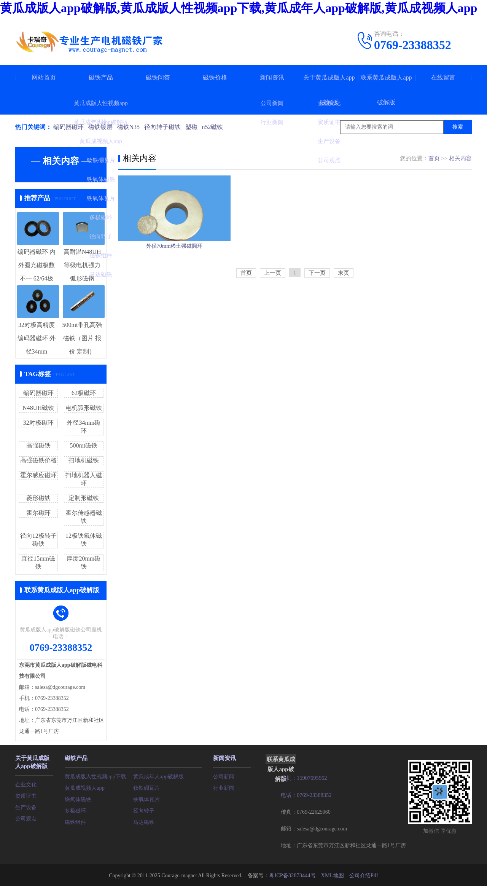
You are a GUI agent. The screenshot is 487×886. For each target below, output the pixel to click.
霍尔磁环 (38, 513)
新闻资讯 (272, 77)
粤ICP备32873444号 (292, 874)
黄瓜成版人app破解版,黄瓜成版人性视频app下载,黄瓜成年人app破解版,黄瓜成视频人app (238, 8)
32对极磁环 (38, 422)
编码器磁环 (68, 127)
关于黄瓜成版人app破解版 (329, 89)
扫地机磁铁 (83, 460)
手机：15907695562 (303, 778)
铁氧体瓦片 (146, 798)
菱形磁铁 (38, 498)
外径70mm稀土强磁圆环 (174, 265)
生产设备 (26, 805)
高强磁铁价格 (38, 460)
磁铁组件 (75, 821)
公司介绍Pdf (363, 874)
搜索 (457, 127)
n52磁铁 (217, 127)
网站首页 (44, 77)
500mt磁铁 (83, 445)
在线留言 (443, 77)
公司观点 (26, 817)
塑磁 (195, 127)
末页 (343, 298)
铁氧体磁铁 (78, 798)
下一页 (317, 298)
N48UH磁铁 (38, 408)
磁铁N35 (130, 127)
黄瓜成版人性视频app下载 (95, 775)
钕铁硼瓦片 (146, 787)
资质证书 (26, 794)
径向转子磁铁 (165, 127)
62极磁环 (84, 393)
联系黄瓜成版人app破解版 (386, 89)
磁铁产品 (101, 77)
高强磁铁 (38, 445)
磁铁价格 (215, 77)
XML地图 (332, 874)
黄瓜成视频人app (84, 787)
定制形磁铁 (83, 498)
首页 (434, 158)
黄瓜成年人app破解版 (158, 775)
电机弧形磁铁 (83, 408)
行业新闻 (223, 787)
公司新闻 (223, 775)
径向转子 (143, 810)
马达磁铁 (143, 821)
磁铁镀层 (101, 127)
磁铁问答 (158, 77)
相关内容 (460, 158)
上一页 (272, 298)
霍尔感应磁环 (38, 475)
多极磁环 (75, 810)
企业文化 (26, 783)
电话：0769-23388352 (306, 794)
